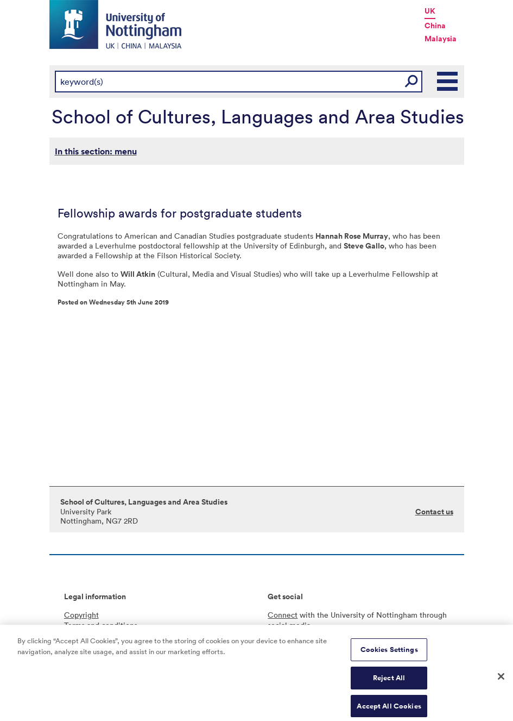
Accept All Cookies (389, 709)
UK (430, 10)
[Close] (501, 679)
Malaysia (441, 38)
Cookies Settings (389, 652)
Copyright (81, 615)
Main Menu (448, 81)
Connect (282, 615)
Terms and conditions (100, 625)
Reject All (389, 680)
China (435, 25)
